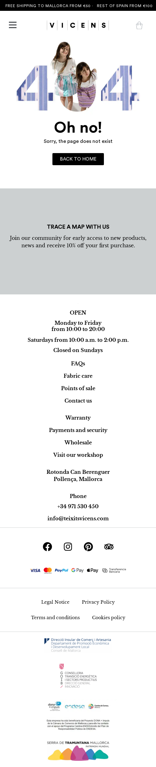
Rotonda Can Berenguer (78, 472)
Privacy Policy (98, 602)
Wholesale (78, 442)
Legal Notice (55, 602)
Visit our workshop (78, 455)
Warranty (78, 418)
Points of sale (78, 388)
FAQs (78, 363)
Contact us (78, 401)
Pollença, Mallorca (78, 479)
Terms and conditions (55, 617)
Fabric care (78, 376)
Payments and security (78, 430)
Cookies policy (108, 617)
